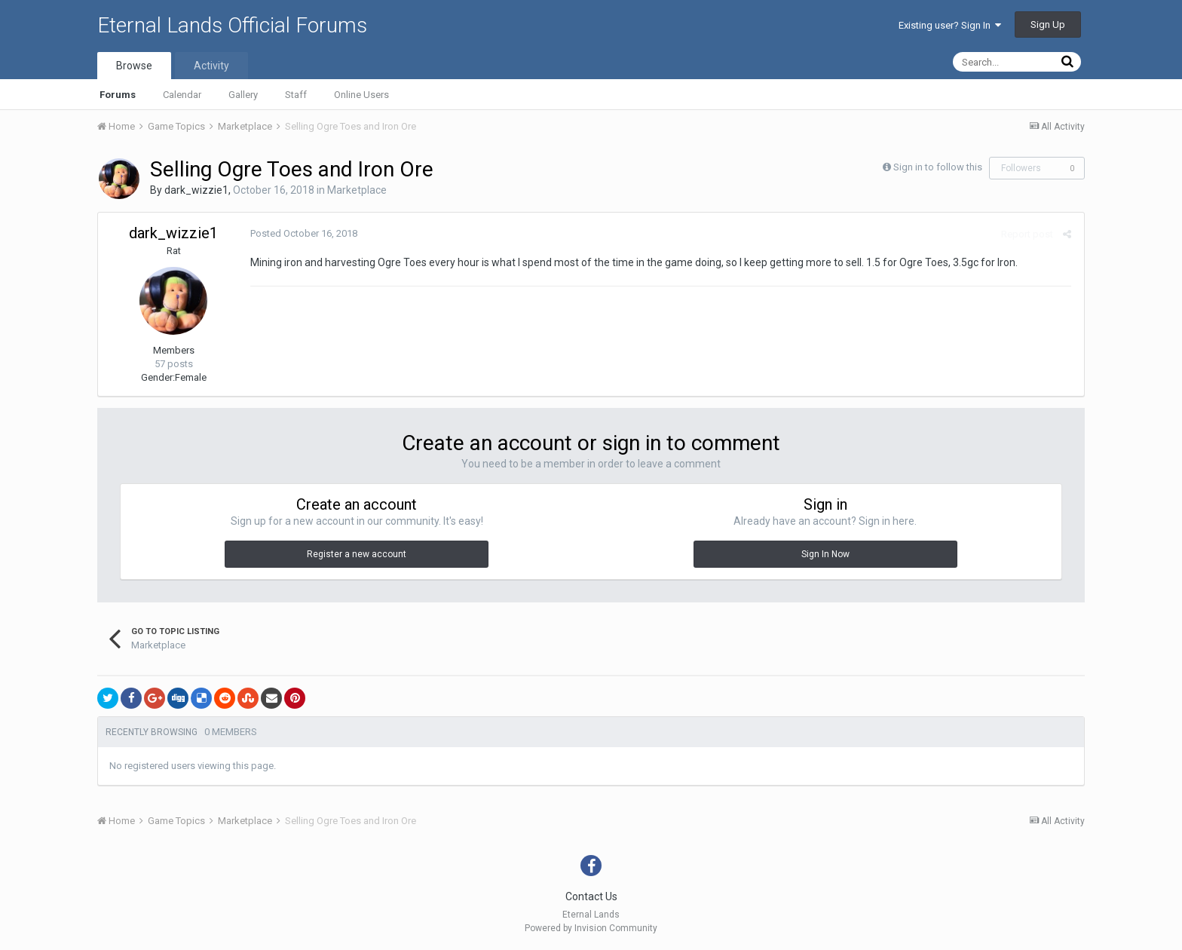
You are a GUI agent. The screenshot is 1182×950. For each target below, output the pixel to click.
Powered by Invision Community (591, 928)
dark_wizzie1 (196, 190)
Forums (118, 94)
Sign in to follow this (937, 167)
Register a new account (356, 554)
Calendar (182, 94)
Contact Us (591, 896)
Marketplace (357, 190)
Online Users (361, 94)
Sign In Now (825, 554)
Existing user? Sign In (950, 25)
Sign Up (1047, 24)
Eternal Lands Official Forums (232, 25)
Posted (302, 233)
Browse (134, 66)
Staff (296, 94)
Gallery (243, 94)
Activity (211, 66)
